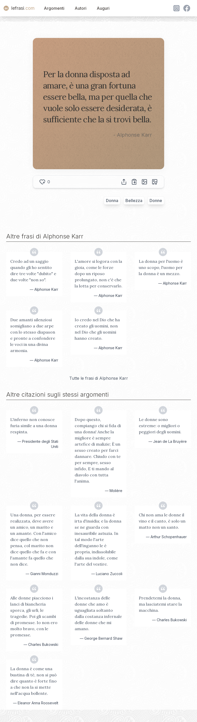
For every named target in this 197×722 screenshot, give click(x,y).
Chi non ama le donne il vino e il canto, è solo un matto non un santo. (162, 521)
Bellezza (133, 200)
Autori (80, 8)
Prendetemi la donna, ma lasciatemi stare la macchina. (160, 604)
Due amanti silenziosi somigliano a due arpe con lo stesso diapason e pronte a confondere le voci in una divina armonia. (32, 335)
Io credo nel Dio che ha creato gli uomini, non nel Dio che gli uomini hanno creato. (97, 329)
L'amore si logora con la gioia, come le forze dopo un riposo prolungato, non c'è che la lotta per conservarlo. (98, 273)
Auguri (103, 8)
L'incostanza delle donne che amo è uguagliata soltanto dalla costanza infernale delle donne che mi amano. (98, 613)
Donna (112, 200)
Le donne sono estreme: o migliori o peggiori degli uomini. (160, 425)
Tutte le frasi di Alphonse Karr (98, 378)
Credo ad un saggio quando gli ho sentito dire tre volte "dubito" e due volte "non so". (33, 270)
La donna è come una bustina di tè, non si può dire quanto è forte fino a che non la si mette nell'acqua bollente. (33, 681)
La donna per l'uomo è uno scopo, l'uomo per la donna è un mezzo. (161, 267)
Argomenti (54, 8)
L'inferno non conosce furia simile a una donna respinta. (33, 425)
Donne (156, 200)
